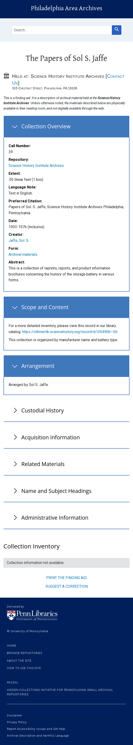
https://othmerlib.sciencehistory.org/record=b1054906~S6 (69, 332)
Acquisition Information (50, 437)
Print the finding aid (66, 578)
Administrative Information (54, 517)
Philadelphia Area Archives (66, 8)
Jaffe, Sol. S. (19, 240)
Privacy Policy (17, 722)
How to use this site (24, 668)
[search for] (62, 30)
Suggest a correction (66, 586)
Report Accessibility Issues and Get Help (36, 729)
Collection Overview (46, 126)
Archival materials (23, 254)
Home (11, 645)
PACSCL (12, 682)
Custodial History (42, 410)
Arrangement (37, 365)
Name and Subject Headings (56, 491)
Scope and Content (44, 307)
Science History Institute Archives (36, 165)
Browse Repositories (24, 653)
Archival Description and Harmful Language (38, 735)
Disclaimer (14, 715)
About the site (19, 660)
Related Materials (43, 464)
